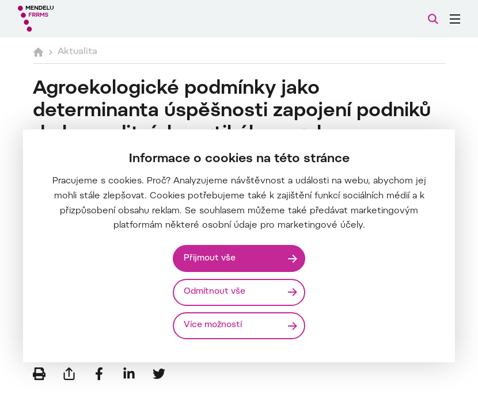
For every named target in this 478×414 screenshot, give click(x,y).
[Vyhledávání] (433, 19)
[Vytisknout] (39, 373)
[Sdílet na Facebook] (99, 373)
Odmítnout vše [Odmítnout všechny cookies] (214, 292)
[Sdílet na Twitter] (159, 373)
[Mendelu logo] (79, 19)
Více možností (213, 325)
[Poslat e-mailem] (69, 373)
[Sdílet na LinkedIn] (129, 373)
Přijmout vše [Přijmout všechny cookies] (210, 258)
